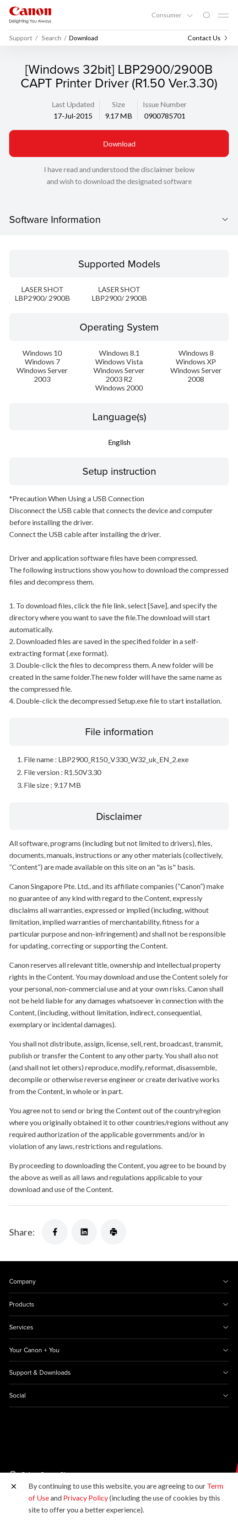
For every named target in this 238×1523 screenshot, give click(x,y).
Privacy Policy (85, 1497)
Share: (22, 1231)
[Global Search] (206, 15)
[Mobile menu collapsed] (223, 15)
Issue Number (165, 104)
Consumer (167, 15)
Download (119, 143)
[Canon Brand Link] (30, 14)
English (119, 442)
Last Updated (73, 104)
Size (118, 104)
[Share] (55, 1232)
